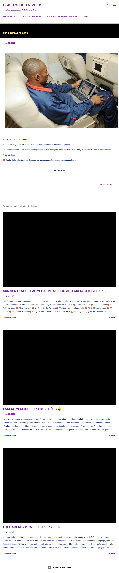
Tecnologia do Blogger (59, 567)
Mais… (87, 16)
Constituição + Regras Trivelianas (62, 16)
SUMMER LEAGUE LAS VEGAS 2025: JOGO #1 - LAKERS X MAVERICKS (54, 291)
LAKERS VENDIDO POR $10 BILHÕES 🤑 (32, 409)
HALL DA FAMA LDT (32, 16)
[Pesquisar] (108, 4)
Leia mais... (111, 317)
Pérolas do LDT (10, 16)
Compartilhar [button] (106, 184)
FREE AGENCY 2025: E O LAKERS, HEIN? (32, 527)
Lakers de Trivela (22, 5)
